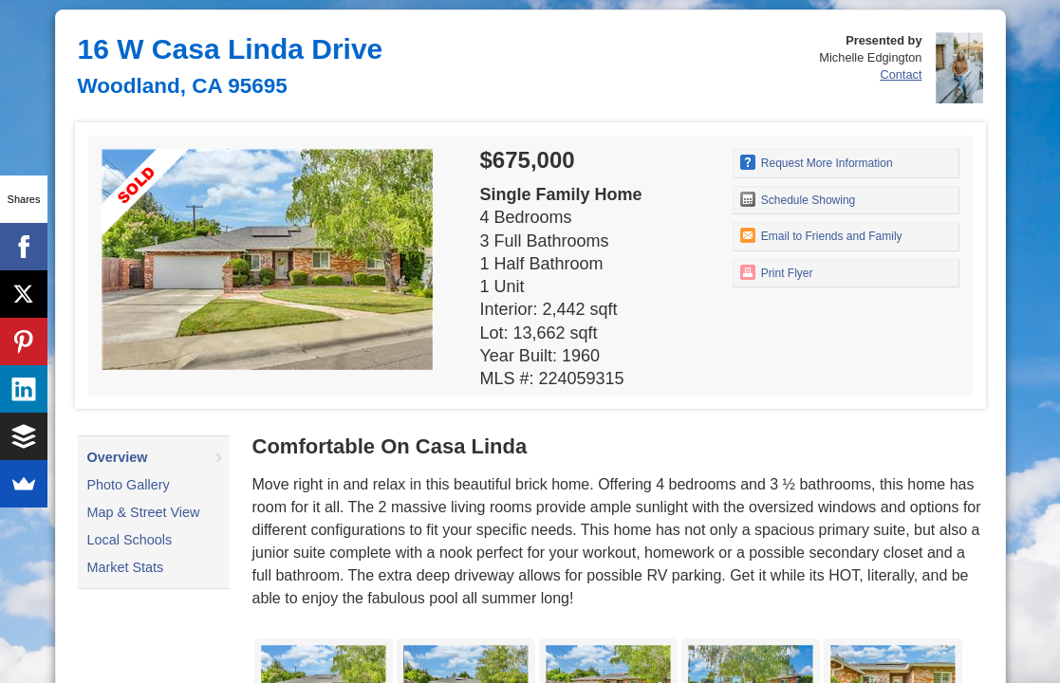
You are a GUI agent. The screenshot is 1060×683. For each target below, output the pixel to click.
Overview (117, 457)
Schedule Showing (798, 199)
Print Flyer (776, 272)
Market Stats (125, 567)
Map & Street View (143, 512)
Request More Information (816, 162)
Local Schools (130, 539)
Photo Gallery (128, 484)
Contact (900, 74)
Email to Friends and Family (821, 235)
